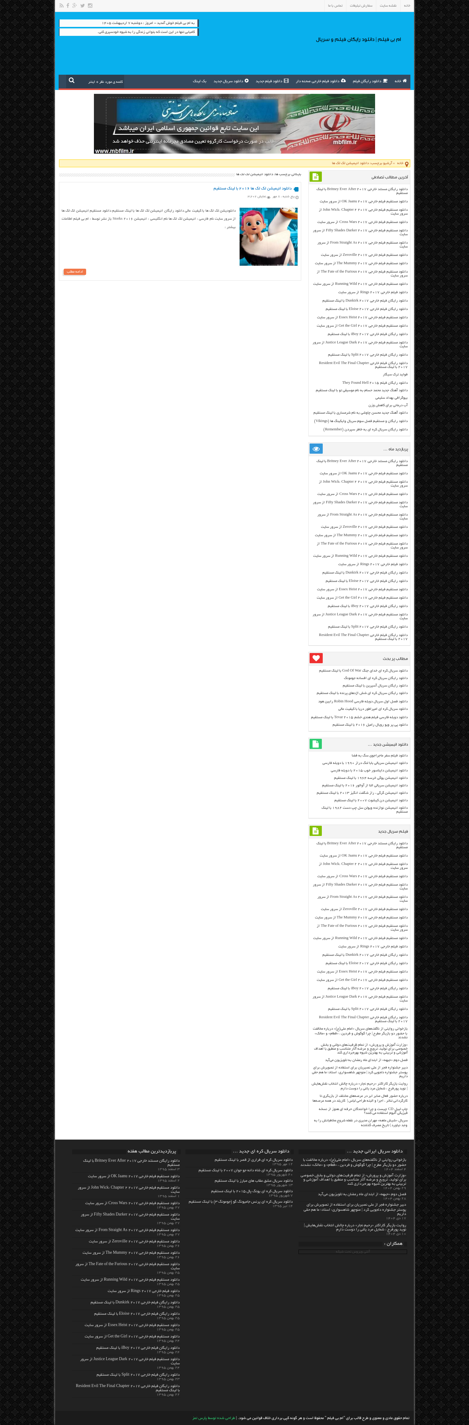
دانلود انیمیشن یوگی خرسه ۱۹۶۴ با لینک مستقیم (371, 778)
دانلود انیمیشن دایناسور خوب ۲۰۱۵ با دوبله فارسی (369, 771)
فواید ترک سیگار (395, 375)
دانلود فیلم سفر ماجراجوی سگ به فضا (380, 756)
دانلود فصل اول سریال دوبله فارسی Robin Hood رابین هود (363, 702)
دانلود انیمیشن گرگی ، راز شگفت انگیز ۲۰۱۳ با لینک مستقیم (362, 793)
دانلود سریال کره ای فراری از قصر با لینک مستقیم (254, 1160)
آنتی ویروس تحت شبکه (353, 1252)
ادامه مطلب (75, 272)
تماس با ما (335, 6)
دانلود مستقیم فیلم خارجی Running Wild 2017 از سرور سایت (360, 284)
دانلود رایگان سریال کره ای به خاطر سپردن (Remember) (365, 430)
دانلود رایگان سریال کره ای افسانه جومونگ (376, 678)
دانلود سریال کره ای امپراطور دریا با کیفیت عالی (373, 709)
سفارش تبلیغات (361, 6)
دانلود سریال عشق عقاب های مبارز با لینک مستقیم (254, 1181)
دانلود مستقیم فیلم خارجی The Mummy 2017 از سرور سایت (361, 263)
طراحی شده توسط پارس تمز (213, 1418)
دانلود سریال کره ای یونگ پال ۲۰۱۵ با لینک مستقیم (252, 1191)
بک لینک (199, 81)
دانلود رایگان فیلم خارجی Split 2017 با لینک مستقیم (368, 355)
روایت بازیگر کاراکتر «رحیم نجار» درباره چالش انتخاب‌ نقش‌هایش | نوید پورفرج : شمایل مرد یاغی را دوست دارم (355, 1228)
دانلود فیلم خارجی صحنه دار (321, 80)
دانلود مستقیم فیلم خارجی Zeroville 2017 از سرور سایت (364, 255)
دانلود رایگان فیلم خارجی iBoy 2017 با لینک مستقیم (367, 334)
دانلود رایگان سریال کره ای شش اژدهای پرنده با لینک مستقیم (362, 693)
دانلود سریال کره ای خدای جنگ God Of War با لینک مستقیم (363, 671)
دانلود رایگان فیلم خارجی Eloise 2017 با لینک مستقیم (367, 309)
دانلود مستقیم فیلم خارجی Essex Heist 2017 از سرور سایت (362, 317)
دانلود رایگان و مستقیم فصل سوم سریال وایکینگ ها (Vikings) (360, 421)
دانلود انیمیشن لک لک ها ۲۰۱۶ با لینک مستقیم (253, 188)
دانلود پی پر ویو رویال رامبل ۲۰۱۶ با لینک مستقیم (370, 725)
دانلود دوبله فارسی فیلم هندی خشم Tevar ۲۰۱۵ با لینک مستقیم (359, 717)
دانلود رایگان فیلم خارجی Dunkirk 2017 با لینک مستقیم (364, 301)
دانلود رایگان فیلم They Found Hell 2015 (374, 383)
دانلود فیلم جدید (272, 80)
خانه (407, 6)
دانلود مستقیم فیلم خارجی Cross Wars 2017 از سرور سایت (362, 222)
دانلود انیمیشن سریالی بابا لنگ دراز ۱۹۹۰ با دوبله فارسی (365, 763)
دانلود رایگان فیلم (370, 80)
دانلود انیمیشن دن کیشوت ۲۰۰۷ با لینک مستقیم (371, 800)
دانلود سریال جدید (231, 80)
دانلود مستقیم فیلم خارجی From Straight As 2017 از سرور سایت (127, 1230)
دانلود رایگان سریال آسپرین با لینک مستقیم (375, 686)
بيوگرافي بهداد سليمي (391, 398)
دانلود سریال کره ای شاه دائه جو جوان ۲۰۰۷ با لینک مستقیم (246, 1171)
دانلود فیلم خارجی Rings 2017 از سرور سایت (372, 292)
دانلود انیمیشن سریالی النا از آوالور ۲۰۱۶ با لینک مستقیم (365, 786)
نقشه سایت (388, 6)
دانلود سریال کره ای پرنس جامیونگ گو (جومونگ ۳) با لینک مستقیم (241, 1202)
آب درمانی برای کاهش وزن (388, 405)
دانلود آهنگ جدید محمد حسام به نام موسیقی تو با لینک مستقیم (362, 390)
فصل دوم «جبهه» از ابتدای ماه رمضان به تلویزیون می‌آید (366, 1060)
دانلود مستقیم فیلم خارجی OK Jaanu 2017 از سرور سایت (363, 202)
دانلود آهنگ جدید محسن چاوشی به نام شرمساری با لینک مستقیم (360, 413)
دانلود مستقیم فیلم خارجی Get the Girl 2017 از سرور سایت (362, 326)
